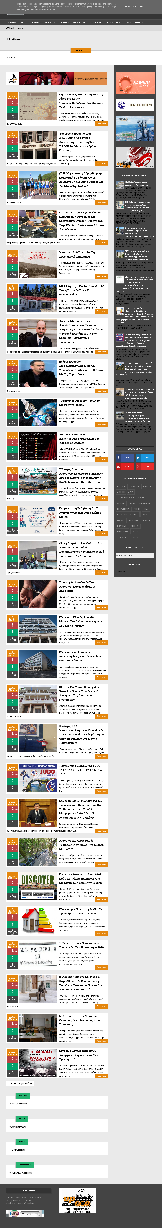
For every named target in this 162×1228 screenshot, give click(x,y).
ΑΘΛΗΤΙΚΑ (147, 486)
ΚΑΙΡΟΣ (138, 22)
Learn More (130, 6)
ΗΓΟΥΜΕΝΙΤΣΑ (123, 509)
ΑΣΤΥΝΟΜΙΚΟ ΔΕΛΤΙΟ (126, 498)
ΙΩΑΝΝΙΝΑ (10, 22)
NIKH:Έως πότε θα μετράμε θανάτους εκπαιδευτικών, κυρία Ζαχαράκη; (80, 1020)
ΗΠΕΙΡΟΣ (12, 117)
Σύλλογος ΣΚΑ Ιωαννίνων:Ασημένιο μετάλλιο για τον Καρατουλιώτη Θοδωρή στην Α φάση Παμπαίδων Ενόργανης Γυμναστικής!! (81, 734)
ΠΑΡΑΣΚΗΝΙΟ (133, 520)
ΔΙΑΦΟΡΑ (12, 424)
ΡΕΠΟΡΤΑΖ (137, 532)
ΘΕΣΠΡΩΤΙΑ (50, 22)
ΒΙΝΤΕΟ (64, 22)
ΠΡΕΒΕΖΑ (35, 22)
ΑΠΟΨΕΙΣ (12, 384)
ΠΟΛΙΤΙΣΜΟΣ (122, 526)
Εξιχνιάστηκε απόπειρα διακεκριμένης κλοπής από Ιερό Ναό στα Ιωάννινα (80, 656)
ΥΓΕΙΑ (127, 22)
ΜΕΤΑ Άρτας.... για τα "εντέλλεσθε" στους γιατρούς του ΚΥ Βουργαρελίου (81, 290)
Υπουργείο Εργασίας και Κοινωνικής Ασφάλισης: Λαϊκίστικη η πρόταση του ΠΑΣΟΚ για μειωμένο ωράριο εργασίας (78, 142)
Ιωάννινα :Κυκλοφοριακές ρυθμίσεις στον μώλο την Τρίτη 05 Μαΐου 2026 (81, 845)
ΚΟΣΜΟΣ (120, 520)
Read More (101, 124)
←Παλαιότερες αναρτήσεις (20, 1083)
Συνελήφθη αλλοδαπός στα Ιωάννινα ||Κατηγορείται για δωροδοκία (77, 587)
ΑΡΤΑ (23, 22)
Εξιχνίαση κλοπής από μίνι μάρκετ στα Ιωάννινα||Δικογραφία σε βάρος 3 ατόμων (81, 621)
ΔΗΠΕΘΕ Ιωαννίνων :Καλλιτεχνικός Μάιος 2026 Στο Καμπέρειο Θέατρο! (79, 439)
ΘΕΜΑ (145, 509)
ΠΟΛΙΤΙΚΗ (12, 1039)
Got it (142, 6)
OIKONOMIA (134, 486)
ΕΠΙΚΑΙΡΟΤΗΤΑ (112, 22)
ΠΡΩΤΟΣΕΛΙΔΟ (12, 711)
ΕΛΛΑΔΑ (132, 503)
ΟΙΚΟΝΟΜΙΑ (95, 22)
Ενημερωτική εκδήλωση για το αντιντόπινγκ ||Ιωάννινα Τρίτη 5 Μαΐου (80, 513)
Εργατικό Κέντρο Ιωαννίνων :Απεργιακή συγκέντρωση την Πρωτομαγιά (78, 1055)
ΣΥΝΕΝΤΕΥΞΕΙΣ (123, 537)
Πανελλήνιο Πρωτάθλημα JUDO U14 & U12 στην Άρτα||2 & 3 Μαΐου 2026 (80, 770)
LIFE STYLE (121, 486)
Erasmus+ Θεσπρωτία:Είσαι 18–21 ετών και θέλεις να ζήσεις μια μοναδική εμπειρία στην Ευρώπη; (81, 879)
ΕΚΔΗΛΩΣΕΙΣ (78, 22)
